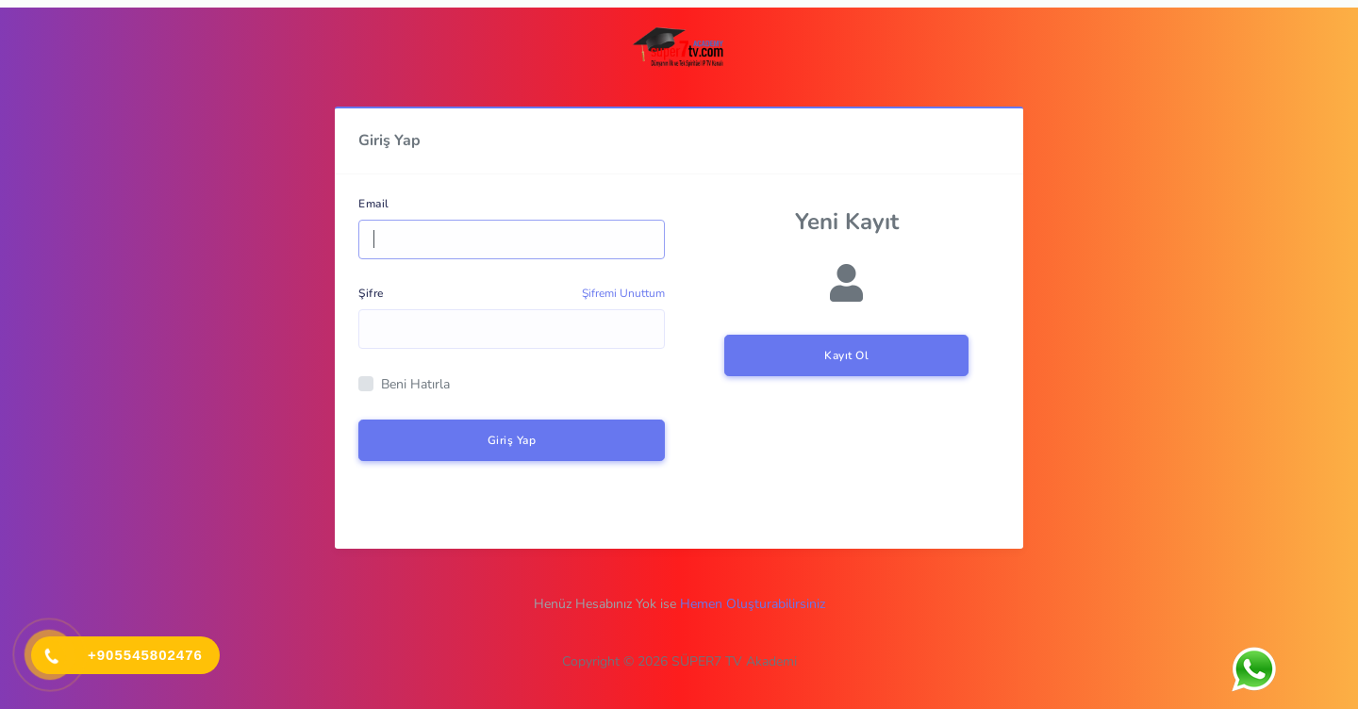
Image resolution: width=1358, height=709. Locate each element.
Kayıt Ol (846, 355)
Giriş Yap (512, 440)
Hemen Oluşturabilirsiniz (752, 604)
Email (373, 203)
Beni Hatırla (415, 384)
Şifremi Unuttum (623, 293)
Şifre (371, 293)
